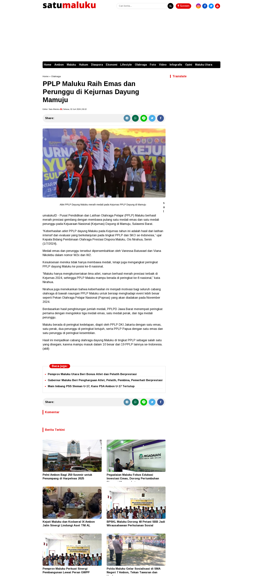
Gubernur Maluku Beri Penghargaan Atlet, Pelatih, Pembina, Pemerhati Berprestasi (105, 380)
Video (163, 64)
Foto (153, 64)
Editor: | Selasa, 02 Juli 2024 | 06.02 (65, 109)
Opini (188, 64)
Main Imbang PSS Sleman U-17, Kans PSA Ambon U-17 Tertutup (91, 386)
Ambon (59, 64)
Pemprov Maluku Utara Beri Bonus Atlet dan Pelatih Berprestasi (92, 374)
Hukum (83, 64)
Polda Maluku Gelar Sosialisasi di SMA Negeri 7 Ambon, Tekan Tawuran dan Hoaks (133, 572)
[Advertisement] (131, 36)
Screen (183, 6)
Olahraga (141, 64)
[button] (217, 63)
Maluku (71, 64)
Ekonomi (111, 64)
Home (47, 64)
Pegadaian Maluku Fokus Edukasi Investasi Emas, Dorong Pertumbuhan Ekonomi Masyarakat (133, 478)
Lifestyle (126, 64)
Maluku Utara (203, 64)
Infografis (176, 64)
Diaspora (97, 64)
